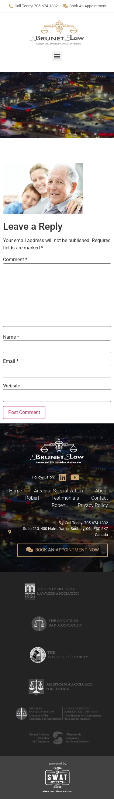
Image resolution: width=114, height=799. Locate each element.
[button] (57, 56)
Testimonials (65, 498)
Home (15, 491)
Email (11, 361)
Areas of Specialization (58, 491)
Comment (15, 259)
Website (11, 385)
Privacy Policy (93, 505)
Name (11, 337)
